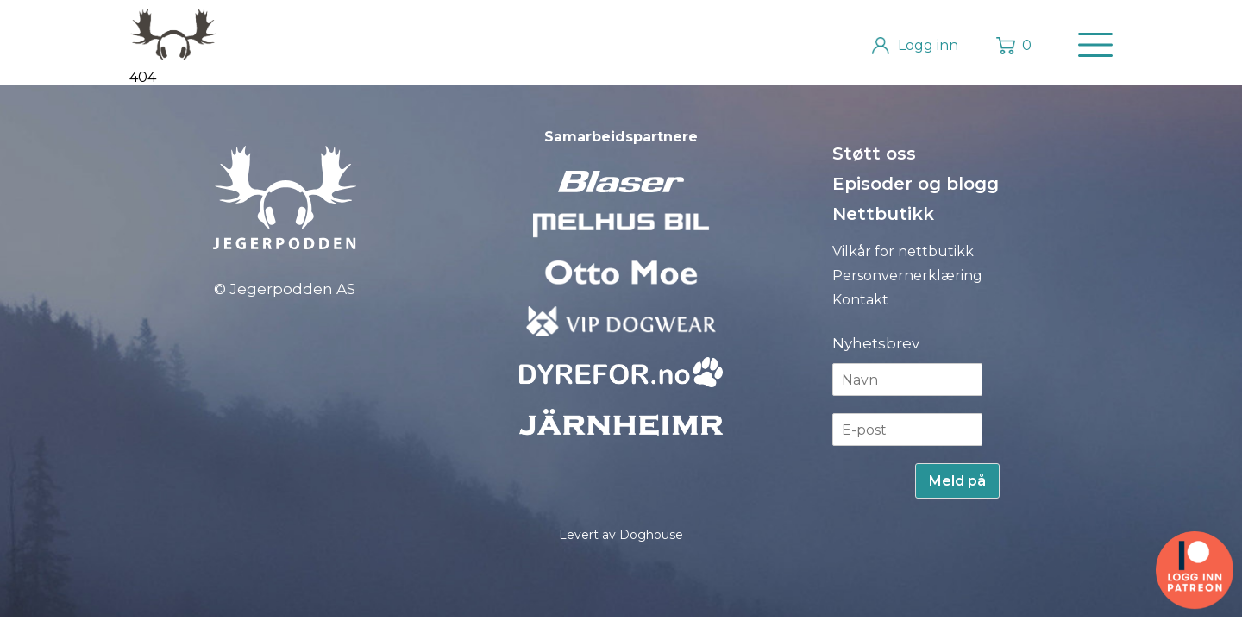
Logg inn (928, 45)
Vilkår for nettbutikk (903, 251)
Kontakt (860, 300)
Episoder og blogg (915, 183)
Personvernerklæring (907, 275)
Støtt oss (874, 153)
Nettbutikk (883, 214)
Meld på (957, 481)
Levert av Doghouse (621, 535)
